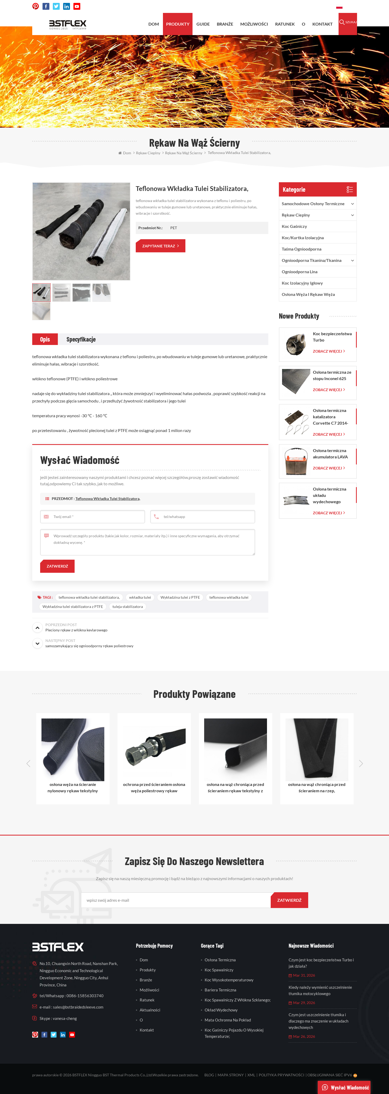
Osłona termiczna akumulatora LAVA (330, 453)
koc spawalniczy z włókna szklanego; (238, 999)
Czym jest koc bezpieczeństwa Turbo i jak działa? (321, 962)
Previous (28, 763)
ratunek (285, 23)
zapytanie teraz (159, 246)
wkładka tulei (140, 597)
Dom (153, 23)
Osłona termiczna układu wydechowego (329, 495)
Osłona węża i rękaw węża (308, 294)
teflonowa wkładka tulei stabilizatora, (108, 508)
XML (251, 1075)
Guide (203, 23)
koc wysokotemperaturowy (229, 979)
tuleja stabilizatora (128, 606)
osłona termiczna (220, 959)
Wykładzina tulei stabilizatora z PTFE (73, 606)
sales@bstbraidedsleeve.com (259, 6)
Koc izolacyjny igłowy (302, 282)
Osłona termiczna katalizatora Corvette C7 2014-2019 (330, 417)
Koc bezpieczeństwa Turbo (332, 336)
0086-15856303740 (312, 6)
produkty (177, 23)
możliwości (254, 23)
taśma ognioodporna (301, 248)
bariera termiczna (220, 989)
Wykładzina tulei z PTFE (180, 597)
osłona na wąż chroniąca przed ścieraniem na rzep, (316, 787)
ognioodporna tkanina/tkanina (311, 260)
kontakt (322, 23)
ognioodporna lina (299, 271)
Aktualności (150, 1009)
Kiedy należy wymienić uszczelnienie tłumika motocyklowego (320, 990)
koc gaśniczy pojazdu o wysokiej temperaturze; (234, 1033)
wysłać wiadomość (343, 1087)
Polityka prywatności (281, 1075)
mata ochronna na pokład (228, 1020)
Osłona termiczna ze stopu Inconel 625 (332, 375)
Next (361, 763)
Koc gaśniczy (294, 226)
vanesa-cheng (65, 1018)
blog (209, 1075)
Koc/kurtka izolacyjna (303, 237)
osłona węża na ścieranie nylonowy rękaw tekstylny (73, 787)
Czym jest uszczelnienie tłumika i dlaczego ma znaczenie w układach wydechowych (318, 1021)
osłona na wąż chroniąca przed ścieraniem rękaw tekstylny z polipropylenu (235, 788)
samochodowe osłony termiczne (313, 203)
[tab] (45, 339)
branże (146, 979)
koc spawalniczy (219, 969)
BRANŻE (225, 23)
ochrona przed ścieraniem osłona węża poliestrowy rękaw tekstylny (154, 788)
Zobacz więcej (327, 351)
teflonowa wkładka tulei (229, 597)
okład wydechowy (221, 1009)
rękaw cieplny (296, 214)
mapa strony (231, 1075)
